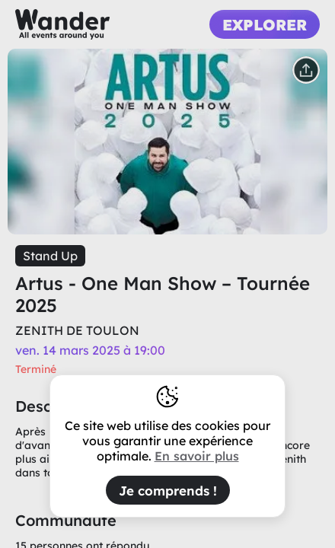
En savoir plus (197, 456)
